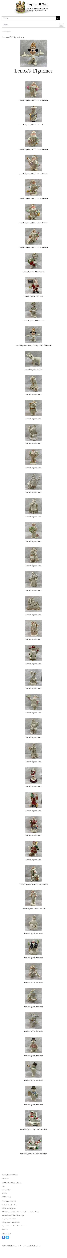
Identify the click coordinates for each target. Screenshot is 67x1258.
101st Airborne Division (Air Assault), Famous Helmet (18, 1212)
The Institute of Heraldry (9, 1205)
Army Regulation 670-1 (9, 1219)
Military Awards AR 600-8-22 (11, 1222)
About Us (4, 1229)
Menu (5, 25)
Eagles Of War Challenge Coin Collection (14, 1226)
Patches (37, 1212)
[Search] (29, 18)
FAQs (3, 1186)
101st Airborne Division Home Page (13, 1215)
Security (4, 1193)
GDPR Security (6, 1197)
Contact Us (5, 1178)
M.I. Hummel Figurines (9, 1208)
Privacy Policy (6, 1190)
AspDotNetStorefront (33, 1246)
